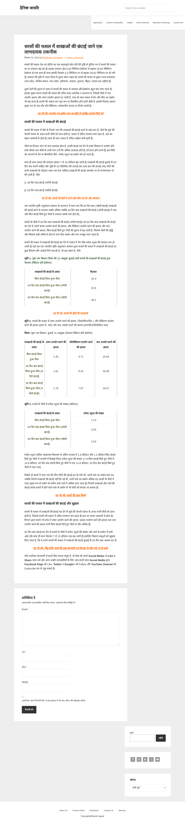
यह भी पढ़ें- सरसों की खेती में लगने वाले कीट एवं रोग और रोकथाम (71, 198)
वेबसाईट (25, 682)
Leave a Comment (75, 58)
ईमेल (24, 667)
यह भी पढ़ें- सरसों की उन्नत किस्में (70, 495)
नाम (24, 652)
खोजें (131, 733)
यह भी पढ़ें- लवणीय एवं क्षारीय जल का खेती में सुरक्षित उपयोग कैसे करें (71, 113)
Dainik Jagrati (29, 8)
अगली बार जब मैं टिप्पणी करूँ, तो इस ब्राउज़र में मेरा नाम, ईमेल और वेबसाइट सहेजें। (53, 701)
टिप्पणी (25, 609)
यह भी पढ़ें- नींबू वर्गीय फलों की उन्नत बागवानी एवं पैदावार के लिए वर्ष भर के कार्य (70, 548)
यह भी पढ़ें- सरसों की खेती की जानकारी (70, 313)
